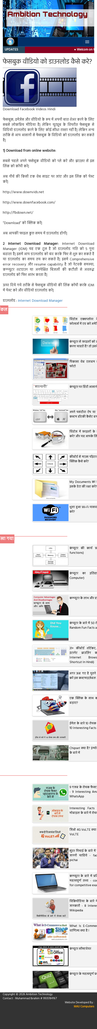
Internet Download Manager (40, 301)
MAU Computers (84, 1006)
